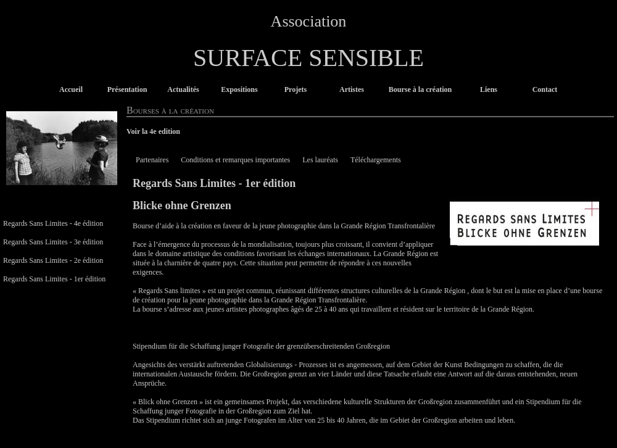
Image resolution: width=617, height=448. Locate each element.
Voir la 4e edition (153, 131)
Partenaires (152, 160)
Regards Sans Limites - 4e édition (53, 223)
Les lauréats (320, 160)
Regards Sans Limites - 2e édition (53, 260)
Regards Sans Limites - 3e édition (53, 242)
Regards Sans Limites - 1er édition (54, 279)
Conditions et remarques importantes (235, 160)
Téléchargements (375, 160)
